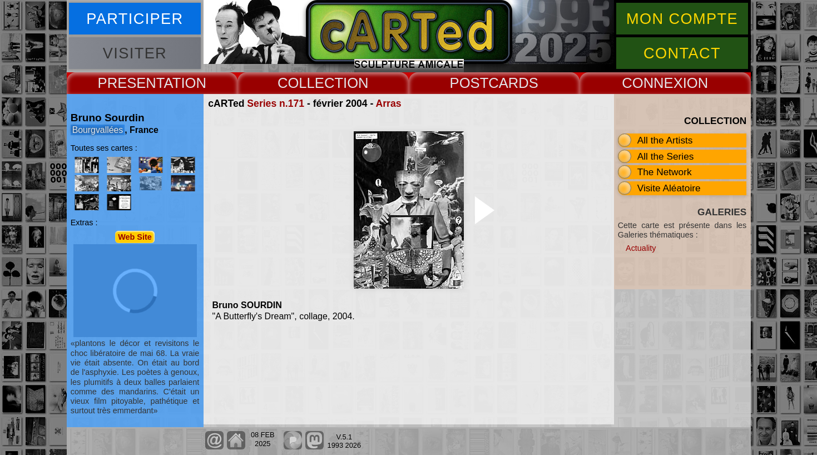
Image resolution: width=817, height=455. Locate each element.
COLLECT (310, 83)
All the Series (665, 156)
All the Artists (665, 140)
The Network (664, 171)
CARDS (513, 83)
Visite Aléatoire (669, 188)
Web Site (135, 237)
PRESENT (131, 83)
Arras (389, 103)
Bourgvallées (97, 130)
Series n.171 (275, 103)
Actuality (641, 248)
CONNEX (652, 83)
